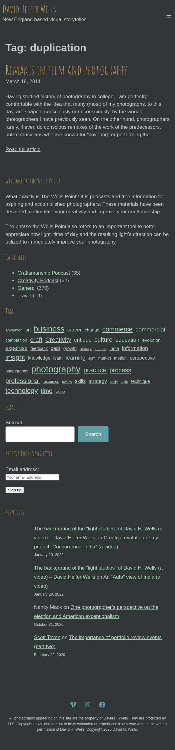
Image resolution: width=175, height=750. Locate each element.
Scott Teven (47, 637)
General (27, 288)
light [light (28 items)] (92, 358)
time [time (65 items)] (47, 390)
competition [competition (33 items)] (16, 340)
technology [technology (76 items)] (21, 390)
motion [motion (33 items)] (120, 358)
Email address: (22, 469)
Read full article (23, 149)
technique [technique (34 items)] (140, 381)
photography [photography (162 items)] (55, 369)
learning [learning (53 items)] (76, 357)
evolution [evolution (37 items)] (151, 340)
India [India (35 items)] (114, 348)
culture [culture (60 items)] (103, 339)
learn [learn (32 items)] (58, 358)
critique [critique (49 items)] (83, 340)
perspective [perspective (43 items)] (142, 357)
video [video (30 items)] (60, 391)
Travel (24, 296)
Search (13, 422)
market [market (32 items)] (104, 358)
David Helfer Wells (29, 9)
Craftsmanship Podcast (44, 273)
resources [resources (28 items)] (51, 382)
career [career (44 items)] (74, 330)
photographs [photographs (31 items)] (16, 371)
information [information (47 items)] (135, 348)
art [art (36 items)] (28, 329)
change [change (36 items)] (92, 329)
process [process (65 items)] (120, 370)
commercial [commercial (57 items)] (150, 329)
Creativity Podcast (38, 280)
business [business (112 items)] (49, 329)
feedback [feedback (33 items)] (39, 348)
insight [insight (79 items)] (15, 357)
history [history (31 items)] (85, 348)
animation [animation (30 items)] (14, 330)
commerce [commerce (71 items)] (117, 329)
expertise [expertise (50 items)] (16, 348)
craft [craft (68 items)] (36, 339)
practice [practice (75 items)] (95, 370)
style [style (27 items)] (124, 382)
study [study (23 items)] (114, 381)
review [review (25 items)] (67, 381)
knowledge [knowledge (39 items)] (39, 357)
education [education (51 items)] (127, 340)
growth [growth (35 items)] (69, 348)
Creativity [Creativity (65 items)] (58, 339)
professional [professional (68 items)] (22, 380)
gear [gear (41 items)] (55, 348)
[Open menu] (169, 16)
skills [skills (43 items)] (80, 381)
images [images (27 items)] (100, 349)
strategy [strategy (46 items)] (98, 381)
